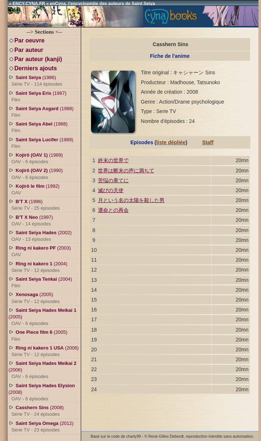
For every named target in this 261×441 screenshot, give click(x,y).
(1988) (40, 111)
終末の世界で (113, 160)
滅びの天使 (111, 190)
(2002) (40, 235)
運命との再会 (113, 210)
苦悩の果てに (113, 180)
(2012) (40, 426)
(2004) (37, 267)
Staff (207, 142)
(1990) (35, 173)
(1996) (34, 204)
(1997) (30, 220)
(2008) (41, 391)
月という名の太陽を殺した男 (131, 200)
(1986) (35, 80)
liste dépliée (170, 142)
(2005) (34, 297)
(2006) (43, 351)
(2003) (39, 251)
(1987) (37, 96)
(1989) (40, 143)
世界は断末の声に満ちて (126, 170)
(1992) (34, 189)
